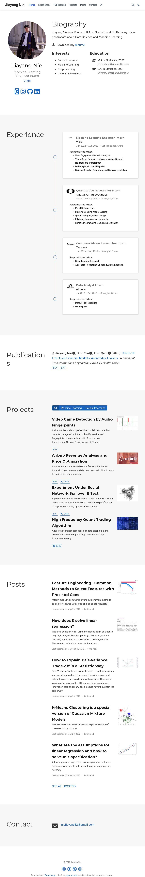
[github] (30, 92)
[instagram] (23, 92)
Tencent (81, 249)
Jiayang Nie (14, 5)
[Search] (133, 5)
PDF (55, 371)
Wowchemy (50, 875)
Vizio (79, 141)
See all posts (64, 789)
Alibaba (81, 291)
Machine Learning (71, 411)
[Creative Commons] (72, 869)
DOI (62, 371)
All (55, 411)
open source (71, 875)
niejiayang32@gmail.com (77, 828)
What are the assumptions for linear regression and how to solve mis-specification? (80, 754)
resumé (80, 45)
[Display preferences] (138, 5)
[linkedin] (37, 92)
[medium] (17, 92)
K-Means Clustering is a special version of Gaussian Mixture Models (81, 717)
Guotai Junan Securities (91, 195)
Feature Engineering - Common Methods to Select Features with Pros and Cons (83, 592)
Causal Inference (95, 411)
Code (65, 485)
